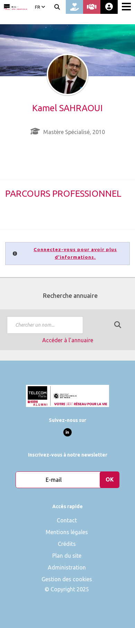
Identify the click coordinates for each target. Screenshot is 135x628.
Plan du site (66, 555)
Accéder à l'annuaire (67, 340)
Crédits (67, 544)
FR (40, 7)
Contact (67, 520)
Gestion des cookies (67, 579)
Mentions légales (67, 532)
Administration (67, 567)
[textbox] (45, 325)
